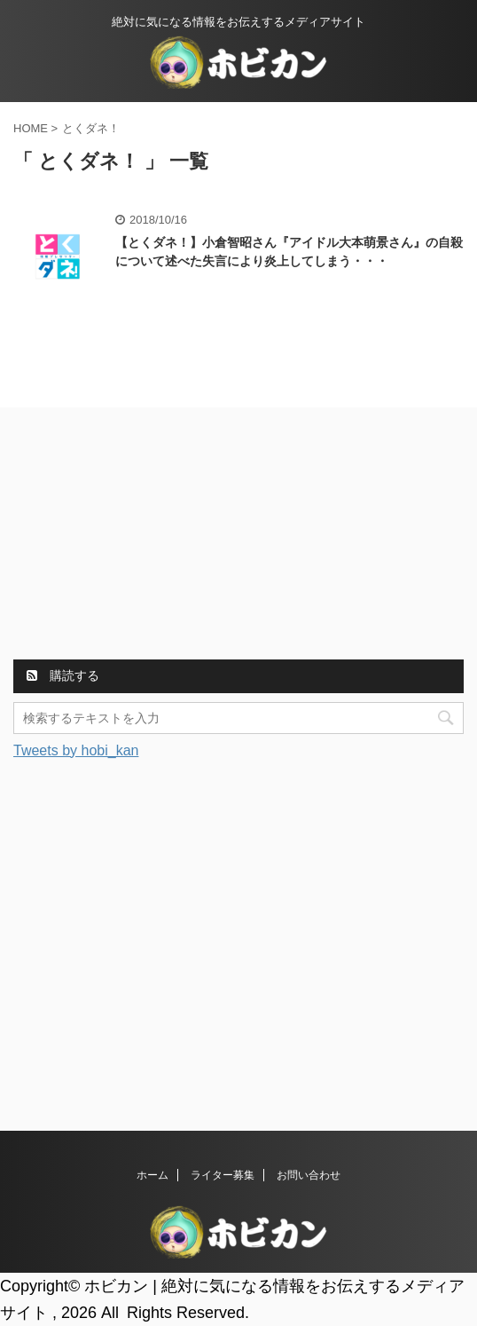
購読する (63, 675)
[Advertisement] (146, 536)
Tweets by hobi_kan (75, 750)
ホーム (152, 1175)
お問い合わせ (308, 1175)
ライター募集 (222, 1175)
